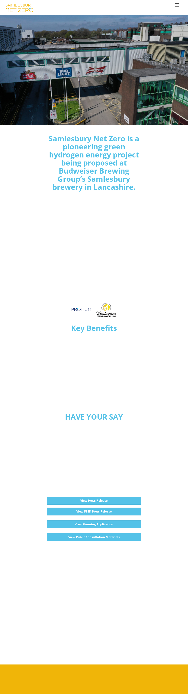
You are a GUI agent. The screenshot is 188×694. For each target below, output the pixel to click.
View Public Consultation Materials (94, 537)
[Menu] (176, 5)
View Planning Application (94, 524)
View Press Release (94, 501)
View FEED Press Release (94, 511)
